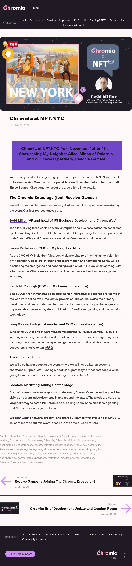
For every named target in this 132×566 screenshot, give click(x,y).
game (29, 449)
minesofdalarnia (67, 449)
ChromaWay (24, 238)
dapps (68, 444)
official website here (84, 423)
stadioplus (88, 457)
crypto (38, 444)
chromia (49, 440)
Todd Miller (18, 220)
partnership (8, 457)
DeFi (76, 20)
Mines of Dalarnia (39, 304)
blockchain (30, 436)
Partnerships (117, 20)
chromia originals (67, 440)
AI (84, 20)
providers (40, 457)
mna (82, 449)
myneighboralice (18, 453)
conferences (25, 444)
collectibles (8, 444)
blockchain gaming (50, 436)
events (5, 449)
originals (78, 453)
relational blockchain (61, 457)
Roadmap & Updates (58, 20)
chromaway (35, 440)
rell (77, 457)
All (24, 20)
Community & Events (73, 25)
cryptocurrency (53, 444)
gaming (39, 449)
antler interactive (11, 436)
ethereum (94, 444)
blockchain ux (19, 440)
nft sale (66, 453)
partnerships (25, 457)
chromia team (87, 440)
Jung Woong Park (23, 324)
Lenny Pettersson (23, 248)
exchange (17, 449)
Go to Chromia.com (20, 553)
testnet (5, 462)
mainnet (51, 449)
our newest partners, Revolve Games (69, 159)
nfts (56, 453)
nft (31, 453)
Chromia (45, 238)
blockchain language (75, 436)
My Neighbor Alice (42, 255)
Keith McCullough (23, 286)
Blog (36, 7)
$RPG (49, 347)
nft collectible (44, 453)
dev (85, 444)
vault (40, 462)
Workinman (34, 294)
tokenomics (28, 462)
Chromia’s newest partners (62, 332)
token (15, 462)
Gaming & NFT (98, 20)
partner (90, 453)
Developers (36, 20)
